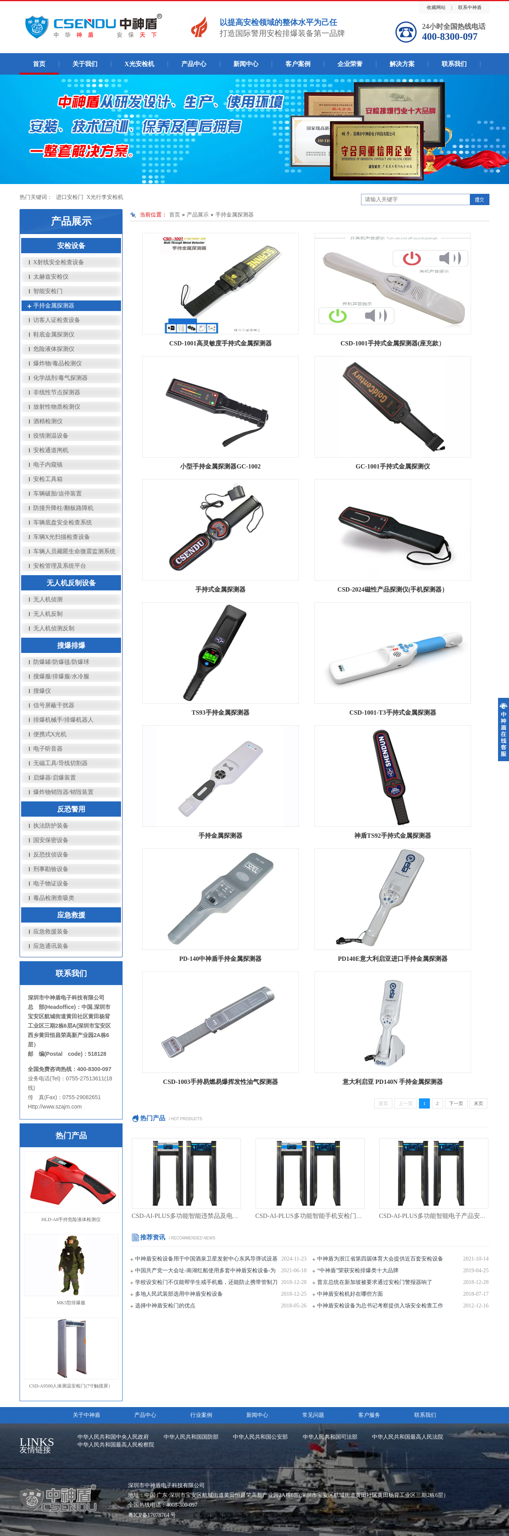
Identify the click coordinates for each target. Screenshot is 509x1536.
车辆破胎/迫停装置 (57, 493)
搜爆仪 (42, 691)
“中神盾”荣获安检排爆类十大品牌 (358, 1270)
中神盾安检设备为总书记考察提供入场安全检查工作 (380, 1306)
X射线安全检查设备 (59, 262)
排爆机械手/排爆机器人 (63, 720)
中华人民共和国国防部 (191, 1437)
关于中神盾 (86, 1415)
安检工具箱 (48, 479)
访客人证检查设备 (56, 320)
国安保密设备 (51, 840)
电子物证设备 (51, 883)
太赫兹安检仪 (51, 277)
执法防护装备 (51, 826)
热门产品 (71, 1135)
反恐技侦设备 (51, 854)
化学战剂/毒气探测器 (60, 378)
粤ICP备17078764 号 (152, 1515)
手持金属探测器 (53, 305)
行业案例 (201, 1415)
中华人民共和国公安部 (260, 1437)
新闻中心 (245, 64)
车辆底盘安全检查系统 (62, 522)
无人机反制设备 (71, 583)
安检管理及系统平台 (59, 566)
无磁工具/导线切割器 (60, 763)
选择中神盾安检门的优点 (165, 1306)
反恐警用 (71, 809)
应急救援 (71, 915)
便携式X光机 (50, 734)
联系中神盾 (470, 7)
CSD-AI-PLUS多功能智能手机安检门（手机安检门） (327, 1215)
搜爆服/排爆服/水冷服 (61, 676)
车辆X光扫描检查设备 (61, 537)
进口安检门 (69, 197)
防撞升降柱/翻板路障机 (63, 508)
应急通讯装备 (51, 946)
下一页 (456, 1103)
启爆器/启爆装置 (54, 777)
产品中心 (193, 64)
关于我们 (84, 64)
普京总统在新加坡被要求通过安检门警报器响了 (374, 1282)
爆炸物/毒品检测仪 (57, 363)
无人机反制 (48, 614)
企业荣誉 (350, 64)
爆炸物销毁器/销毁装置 (63, 792)
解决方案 (402, 64)
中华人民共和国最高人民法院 (407, 1437)
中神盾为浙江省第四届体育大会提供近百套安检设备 (380, 1259)
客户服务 (369, 1415)
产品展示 (198, 215)
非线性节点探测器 (56, 392)
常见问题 (313, 1415)
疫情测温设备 (51, 436)
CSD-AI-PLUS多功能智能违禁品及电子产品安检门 (201, 1215)
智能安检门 (48, 291)
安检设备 (71, 246)
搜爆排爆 (71, 645)
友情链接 (45, 1446)
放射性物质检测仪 (56, 407)
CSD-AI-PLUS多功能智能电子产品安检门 (436, 1215)
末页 (478, 1103)
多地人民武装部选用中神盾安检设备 (179, 1294)
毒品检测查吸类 (53, 898)
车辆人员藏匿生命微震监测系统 (74, 551)
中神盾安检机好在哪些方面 (350, 1294)
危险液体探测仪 (53, 349)
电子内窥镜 (48, 464)
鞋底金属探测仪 (53, 334)
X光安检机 (139, 64)
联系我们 (454, 64)
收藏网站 (436, 7)
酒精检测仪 (48, 421)
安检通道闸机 (51, 450)
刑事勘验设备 (51, 869)
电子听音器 (48, 749)
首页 (39, 64)
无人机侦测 (48, 599)
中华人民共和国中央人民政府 (113, 1437)
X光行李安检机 (105, 197)
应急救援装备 (51, 931)
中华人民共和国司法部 (330, 1437)
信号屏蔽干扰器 (53, 705)
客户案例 (297, 64)
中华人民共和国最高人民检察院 (116, 1445)
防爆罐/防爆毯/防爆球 (61, 662)
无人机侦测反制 (53, 628)
